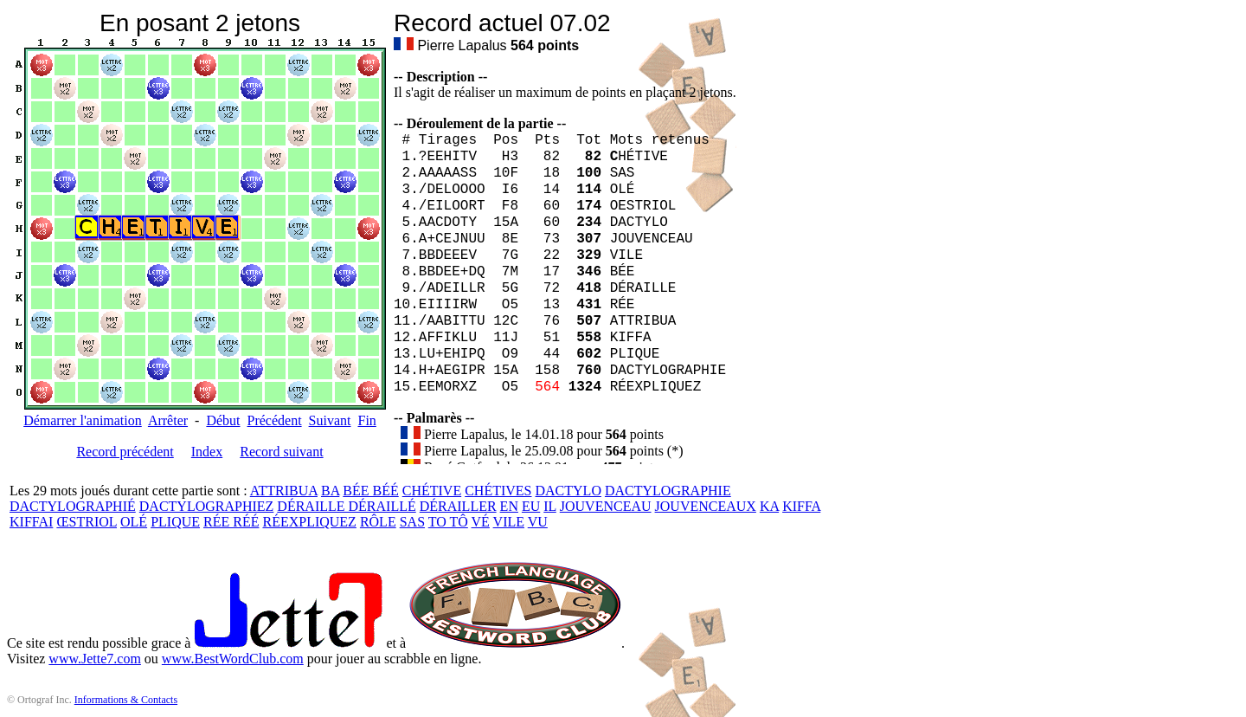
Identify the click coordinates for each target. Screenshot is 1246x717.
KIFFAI (31, 521)
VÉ (481, 521)
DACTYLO (568, 490)
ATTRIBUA (284, 490)
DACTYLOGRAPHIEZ (206, 506)
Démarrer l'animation (82, 420)
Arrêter (168, 420)
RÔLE (378, 521)
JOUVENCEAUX (705, 506)
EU (531, 506)
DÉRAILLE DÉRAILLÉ (346, 506)
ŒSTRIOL (86, 521)
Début (223, 420)
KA (769, 506)
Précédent (274, 420)
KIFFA (801, 506)
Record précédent (124, 451)
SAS (412, 521)
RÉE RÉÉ (231, 521)
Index (206, 451)
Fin (366, 420)
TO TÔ (448, 521)
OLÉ (133, 521)
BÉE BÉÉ (370, 490)
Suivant (330, 420)
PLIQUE (175, 521)
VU (538, 521)
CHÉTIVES (498, 490)
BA (330, 490)
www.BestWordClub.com (233, 658)
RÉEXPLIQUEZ (309, 521)
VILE (508, 521)
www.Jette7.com (94, 658)
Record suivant (281, 451)
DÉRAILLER (458, 506)
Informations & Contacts (125, 700)
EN (509, 506)
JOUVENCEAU (606, 506)
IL (549, 506)
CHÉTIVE (431, 490)
